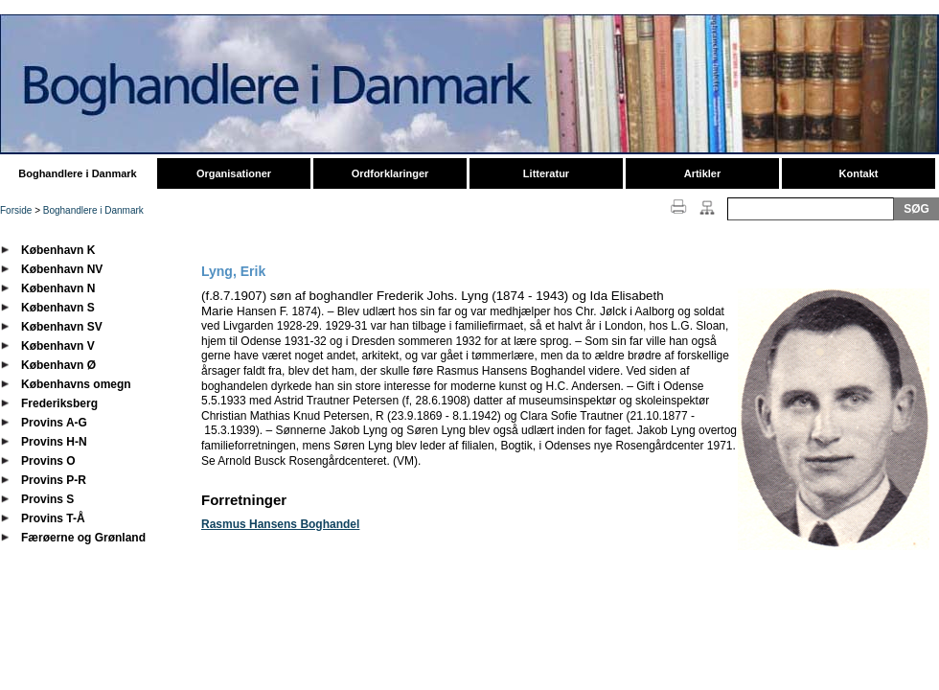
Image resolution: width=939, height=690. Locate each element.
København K (58, 250)
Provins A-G (54, 422)
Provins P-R (53, 480)
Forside (16, 210)
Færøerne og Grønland (83, 537)
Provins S (47, 499)
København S (58, 307)
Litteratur (546, 173)
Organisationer (233, 173)
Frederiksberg (59, 403)
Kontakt (859, 173)
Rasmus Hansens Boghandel (280, 524)
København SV (62, 327)
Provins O (48, 461)
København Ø (58, 365)
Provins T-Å (53, 518)
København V (58, 346)
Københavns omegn (76, 384)
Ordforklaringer (390, 173)
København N (58, 288)
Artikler (702, 173)
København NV (62, 269)
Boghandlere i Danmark (77, 173)
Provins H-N (54, 441)
